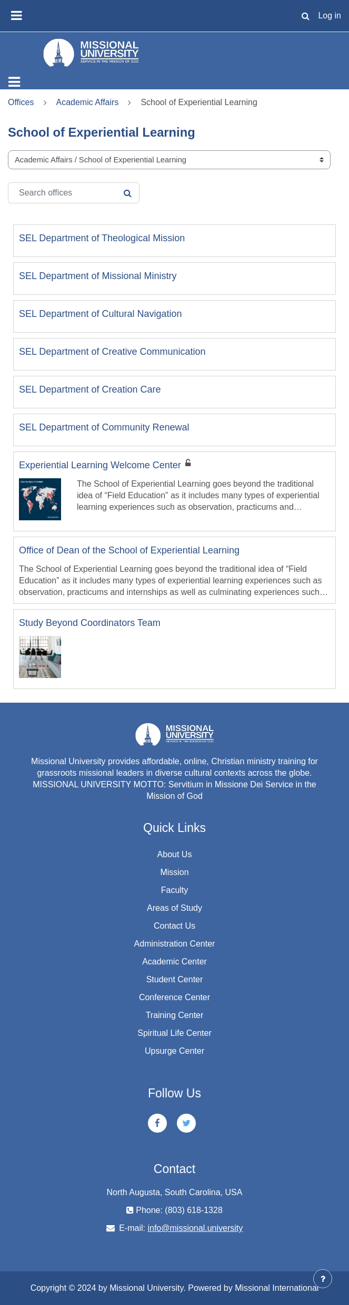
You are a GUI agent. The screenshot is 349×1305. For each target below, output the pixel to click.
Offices (21, 102)
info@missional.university (195, 1228)
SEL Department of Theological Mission (102, 238)
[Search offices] (73, 192)
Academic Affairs (87, 102)
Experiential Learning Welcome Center (100, 465)
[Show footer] (322, 1278)
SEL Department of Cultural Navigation (100, 314)
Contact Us (174, 925)
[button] (305, 16)
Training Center (175, 1015)
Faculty (174, 890)
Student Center (174, 979)
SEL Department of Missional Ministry (97, 276)
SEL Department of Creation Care (90, 389)
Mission (174, 872)
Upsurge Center (174, 1050)
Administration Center (174, 943)
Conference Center (174, 997)
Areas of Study (174, 907)
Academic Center (174, 961)
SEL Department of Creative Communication (112, 351)
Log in (329, 15)
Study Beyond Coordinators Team (90, 623)
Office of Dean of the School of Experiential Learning (129, 550)
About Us (174, 854)
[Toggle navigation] (14, 82)
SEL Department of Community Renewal (104, 427)
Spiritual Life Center (174, 1033)
